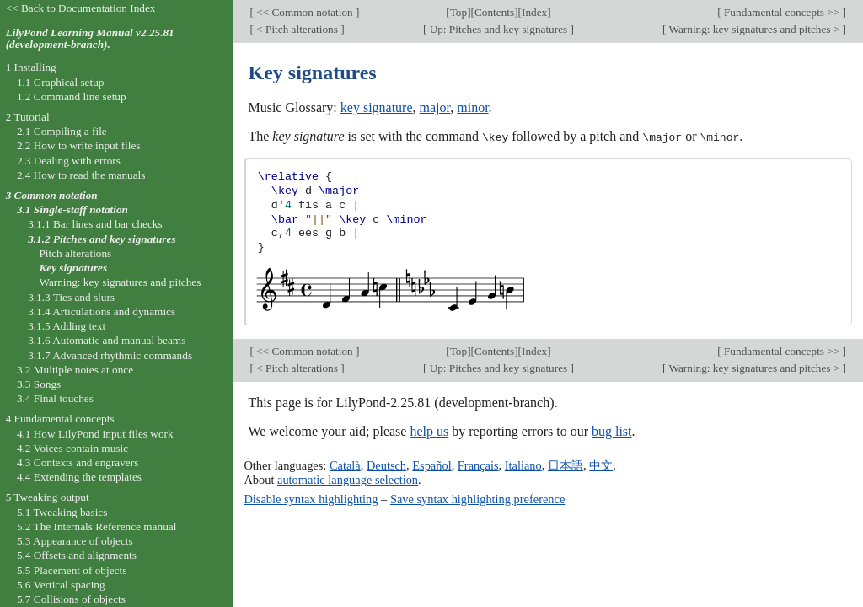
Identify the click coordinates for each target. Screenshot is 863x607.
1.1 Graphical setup (61, 82)
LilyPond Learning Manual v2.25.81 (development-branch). (90, 38)
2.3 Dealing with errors (69, 160)
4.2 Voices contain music (72, 448)
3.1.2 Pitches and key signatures (101, 239)
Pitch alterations (75, 253)
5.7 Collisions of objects (71, 599)
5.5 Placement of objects (71, 570)
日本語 (565, 465)
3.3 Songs (39, 384)
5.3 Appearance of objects (75, 540)
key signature (376, 107)
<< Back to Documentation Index (81, 8)
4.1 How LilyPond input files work (95, 433)
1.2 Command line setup (71, 96)
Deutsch (386, 465)
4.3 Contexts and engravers (77, 462)
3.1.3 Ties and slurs (71, 297)
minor (472, 107)
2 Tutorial (28, 116)
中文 (601, 465)
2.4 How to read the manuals (81, 175)
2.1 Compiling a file (62, 131)
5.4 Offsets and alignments (77, 555)
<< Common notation (305, 12)
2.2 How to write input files (79, 145)
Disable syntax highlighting (311, 498)
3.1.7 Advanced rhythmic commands (110, 355)
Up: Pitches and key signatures (498, 29)
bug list (612, 431)
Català (345, 465)
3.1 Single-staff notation (72, 209)
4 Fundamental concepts (60, 418)
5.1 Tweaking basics (62, 512)
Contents (494, 12)
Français (478, 465)
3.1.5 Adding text (66, 326)
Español (431, 465)
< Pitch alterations (297, 29)
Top (458, 12)
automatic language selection (347, 479)
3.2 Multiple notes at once (75, 369)
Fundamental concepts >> (782, 12)
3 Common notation (52, 195)
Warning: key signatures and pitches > (754, 29)
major (435, 107)
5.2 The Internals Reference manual (96, 526)
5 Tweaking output (47, 497)
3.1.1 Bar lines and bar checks (95, 224)
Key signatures (73, 267)
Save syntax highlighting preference (477, 498)
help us (429, 431)
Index (534, 12)
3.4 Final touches (55, 398)
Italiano (523, 465)
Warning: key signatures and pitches (120, 282)
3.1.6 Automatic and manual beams (106, 340)
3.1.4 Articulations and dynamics (101, 311)
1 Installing (31, 67)
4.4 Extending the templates (79, 476)
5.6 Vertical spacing (61, 584)
